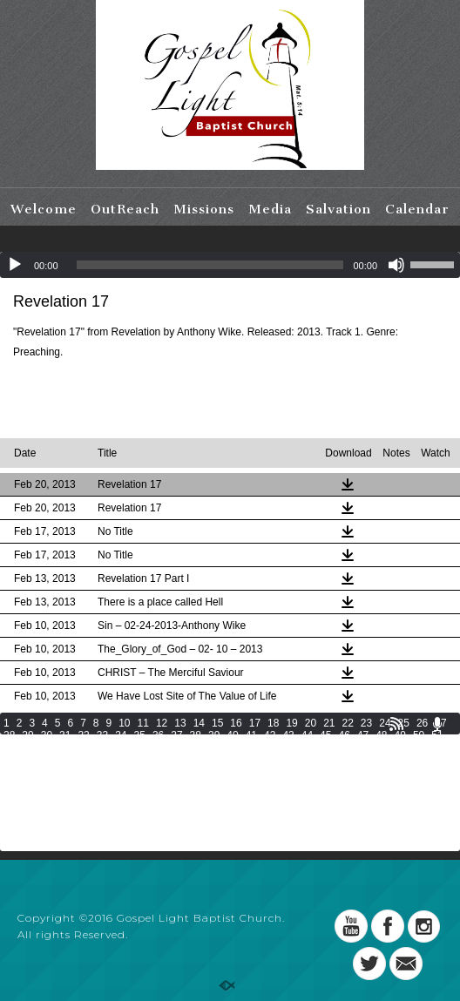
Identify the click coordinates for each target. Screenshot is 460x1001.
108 (207, 772)
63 (214, 747)
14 (199, 723)
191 (36, 833)
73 (400, 747)
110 (256, 772)
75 (437, 747)
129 (280, 784)
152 (403, 796)
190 (12, 833)
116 (403, 772)
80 (83, 760)
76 (9, 760)
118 (12, 784)
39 (214, 735)
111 (280, 772)
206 (403, 833)
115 (378, 772)
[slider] (210, 264)
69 (325, 747)
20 (310, 723)
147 (280, 796)
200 (256, 833)
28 (9, 735)
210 (61, 845)
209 (36, 845)
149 (329, 796)
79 (65, 760)
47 (363, 735)
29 (27, 735)
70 (343, 747)
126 (207, 784)
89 (251, 760)
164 (256, 808)
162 (207, 808)
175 (85, 821)
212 (109, 845)
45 (325, 735)
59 (139, 747)
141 (134, 796)
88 (232, 760)
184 (305, 821)
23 (366, 723)
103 (85, 772)
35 (139, 735)
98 (418, 760)
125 (183, 784)
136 (12, 796)
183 (280, 821)
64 (232, 747)
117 (427, 772)
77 (27, 760)
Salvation (338, 209)
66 (269, 747)
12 (161, 723)
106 (158, 772)
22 (348, 723)
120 (61, 784)
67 (288, 747)
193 (85, 833)
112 (305, 772)
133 (378, 784)
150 (353, 796)
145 (231, 796)
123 (134, 784)
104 (109, 772)
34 (120, 735)
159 (134, 808)
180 (207, 821)
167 (329, 808)
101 (36, 772)
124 (158, 784)
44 (307, 735)
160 (158, 808)
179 (183, 821)
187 (378, 821)
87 (214, 760)
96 (381, 760)
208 (12, 845)
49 (400, 735)
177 (134, 821)
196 (158, 833)
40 (232, 735)
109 (231, 772)
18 (273, 723)
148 (305, 796)
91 (288, 760)
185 (329, 821)
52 (9, 747)
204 (353, 833)
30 (46, 735)
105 (134, 772)
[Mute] (396, 265)
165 (280, 808)
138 (61, 796)
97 (400, 760)
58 (120, 747)
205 (378, 833)
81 (102, 760)
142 (158, 796)
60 (158, 747)
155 (36, 808)
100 (12, 772)
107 (183, 772)
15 (217, 723)
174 (61, 821)
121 (85, 784)
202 (305, 833)
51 (437, 735)
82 (120, 760)
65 (251, 747)
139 (85, 796)
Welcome (43, 209)
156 (61, 808)
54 (46, 747)
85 (176, 760)
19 (291, 723)
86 (195, 760)
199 (231, 833)
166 (305, 808)
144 (207, 796)
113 (329, 772)
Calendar (417, 209)
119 (36, 784)
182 (256, 821)
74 (418, 747)
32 (83, 735)
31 (65, 735)
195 (134, 833)
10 (124, 723)
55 (65, 747)
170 (403, 808)
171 (427, 808)
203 (329, 833)
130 (305, 784)
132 (353, 784)
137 (36, 796)
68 (307, 747)
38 (195, 735)
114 (353, 772)
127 (231, 784)
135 (427, 784)
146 (256, 796)
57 (102, 747)
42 (269, 735)
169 (378, 808)
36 (158, 735)
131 (329, 784)
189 (427, 821)
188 (403, 821)
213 (134, 845)
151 (378, 796)
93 (325, 760)
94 (343, 760)
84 (158, 760)
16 (235, 723)
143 (183, 796)
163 (231, 808)
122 (109, 784)
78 (46, 760)
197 (183, 833)
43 (288, 735)
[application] (230, 265)
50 (418, 735)
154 (12, 808)
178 (158, 821)
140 (109, 796)
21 (329, 723)
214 (158, 845)
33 (102, 735)
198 (207, 833)
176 (109, 821)
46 (343, 735)
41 (251, 735)
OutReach (125, 209)
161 (183, 808)
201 (280, 833)
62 (195, 747)
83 (139, 760)
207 (427, 833)
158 (109, 808)
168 (353, 808)
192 (61, 833)
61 (176, 747)
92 (307, 760)
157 (85, 808)
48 (381, 735)
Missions (203, 209)
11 (143, 723)
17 (254, 723)
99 (437, 760)
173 (36, 821)
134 (403, 784)
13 (180, 723)
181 (231, 821)
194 (109, 833)
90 (269, 760)
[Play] (15, 265)
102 (61, 772)
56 (83, 747)
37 (176, 735)
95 (363, 760)
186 (353, 821)
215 (183, 845)
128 (256, 784)
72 (381, 747)
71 (363, 747)
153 (427, 796)
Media (270, 209)
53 (27, 747)
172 (12, 821)
